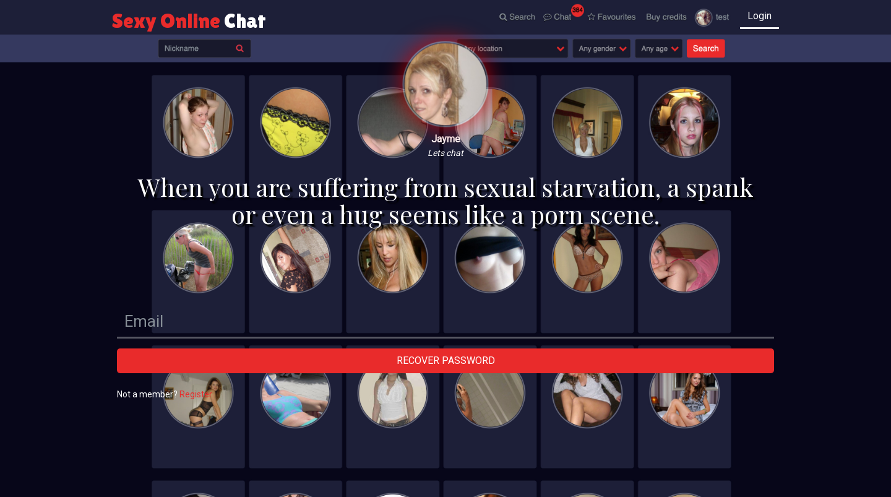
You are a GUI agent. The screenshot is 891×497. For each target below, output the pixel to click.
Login (759, 16)
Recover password (446, 360)
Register (195, 394)
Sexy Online (189, 20)
